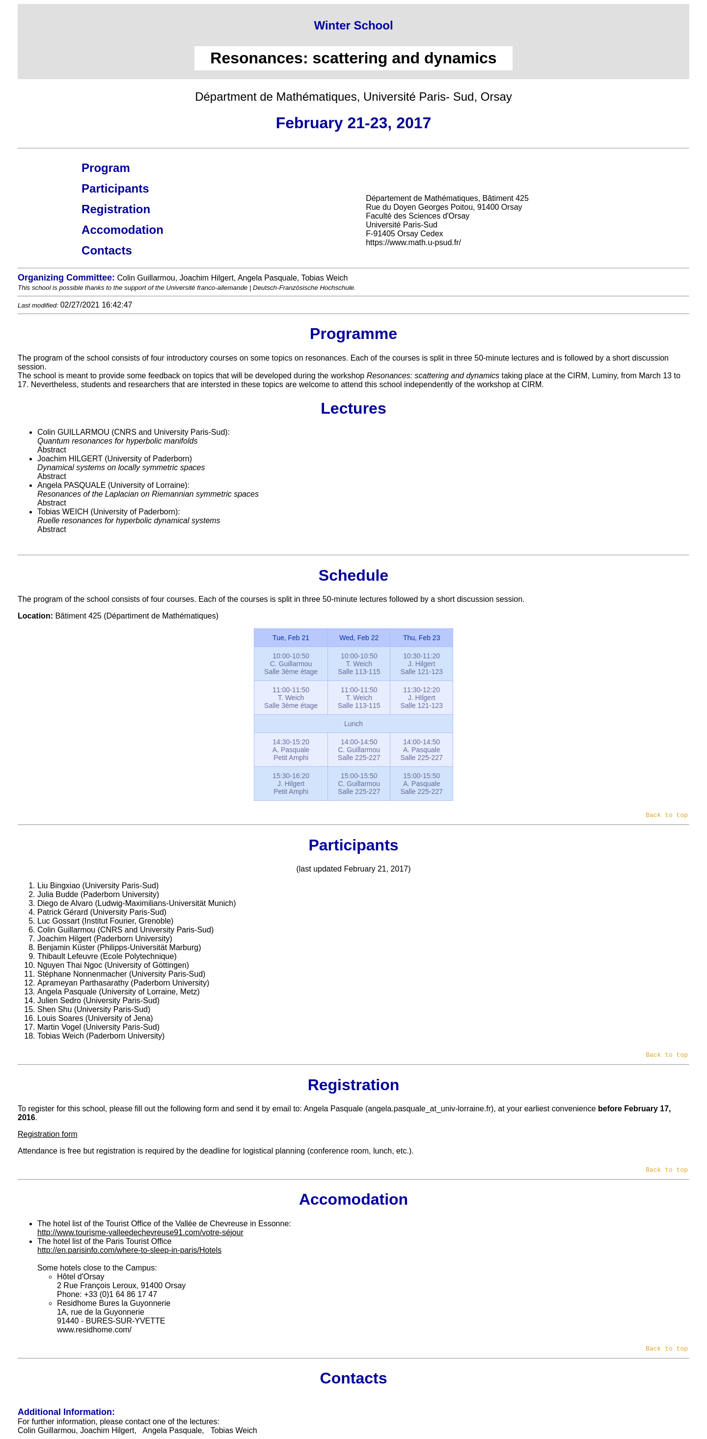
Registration (116, 209)
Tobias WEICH (62, 512)
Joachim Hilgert (107, 1430)
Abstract (51, 450)
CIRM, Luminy (592, 375)
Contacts (107, 250)
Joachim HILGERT (70, 458)
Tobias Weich (234, 1430)
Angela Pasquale (333, 1108)
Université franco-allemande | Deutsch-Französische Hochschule (260, 287)
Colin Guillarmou (47, 1430)
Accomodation (122, 229)
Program (106, 167)
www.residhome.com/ (94, 1330)
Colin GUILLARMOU (73, 432)
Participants (115, 188)
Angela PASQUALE (71, 485)
